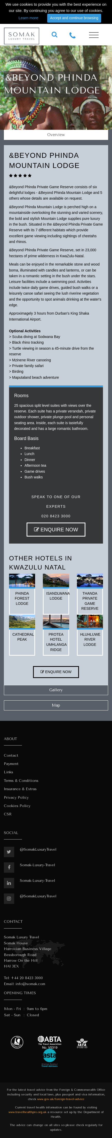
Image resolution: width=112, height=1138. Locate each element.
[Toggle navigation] (93, 35)
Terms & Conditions (21, 780)
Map (56, 705)
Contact (11, 755)
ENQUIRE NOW (56, 529)
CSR (8, 814)
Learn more (28, 18)
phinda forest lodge (22, 598)
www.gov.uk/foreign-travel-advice (60, 1099)
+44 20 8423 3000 (27, 978)
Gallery (56, 690)
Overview (56, 134)
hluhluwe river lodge (90, 639)
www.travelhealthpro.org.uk (27, 1112)
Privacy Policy (16, 797)
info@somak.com (30, 984)
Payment (11, 764)
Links (8, 772)
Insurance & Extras (20, 789)
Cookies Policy (17, 806)
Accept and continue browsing (74, 18)
